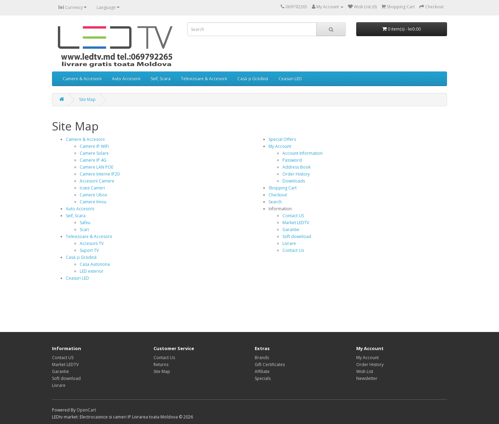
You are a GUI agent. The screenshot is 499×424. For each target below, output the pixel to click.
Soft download (296, 236)
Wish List (364, 371)
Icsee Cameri (92, 188)
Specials (263, 378)
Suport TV (89, 250)
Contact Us (293, 250)
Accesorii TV (92, 243)
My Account (280, 146)
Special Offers (282, 139)
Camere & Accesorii (82, 79)
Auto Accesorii (126, 79)
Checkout (278, 195)
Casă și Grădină (252, 79)
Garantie (290, 229)
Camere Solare (94, 153)
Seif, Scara (160, 79)
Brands (262, 358)
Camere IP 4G (93, 160)
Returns (161, 364)
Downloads (293, 181)
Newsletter (366, 378)
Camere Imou (93, 202)
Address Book (296, 167)
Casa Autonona (95, 264)
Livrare (289, 243)
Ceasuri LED (290, 79)
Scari (84, 229)
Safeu (85, 223)
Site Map (87, 99)
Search (275, 202)
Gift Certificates (270, 364)
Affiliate (262, 371)
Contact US (293, 216)
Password (292, 160)
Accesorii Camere (97, 181)
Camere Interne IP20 (100, 174)
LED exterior (92, 271)
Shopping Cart (283, 188)
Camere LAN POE (96, 167)
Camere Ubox (93, 195)
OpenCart (86, 410)
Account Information (302, 153)
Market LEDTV (295, 223)
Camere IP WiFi (94, 146)
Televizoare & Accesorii (204, 79)
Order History (296, 174)
